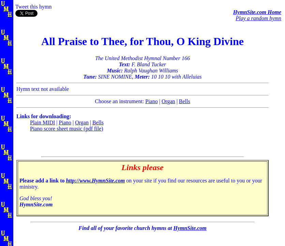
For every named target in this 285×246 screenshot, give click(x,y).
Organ (168, 101)
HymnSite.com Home (257, 12)
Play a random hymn (258, 18)
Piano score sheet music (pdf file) (66, 129)
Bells (184, 101)
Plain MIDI (42, 122)
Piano (151, 101)
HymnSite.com (189, 228)
